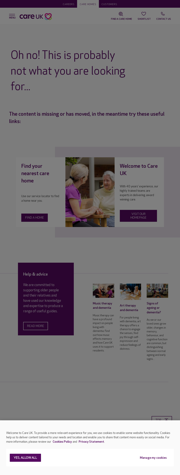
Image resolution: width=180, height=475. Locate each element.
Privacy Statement (91, 442)
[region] (90, 447)
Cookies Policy (62, 442)
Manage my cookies (153, 458)
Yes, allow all (25, 458)
